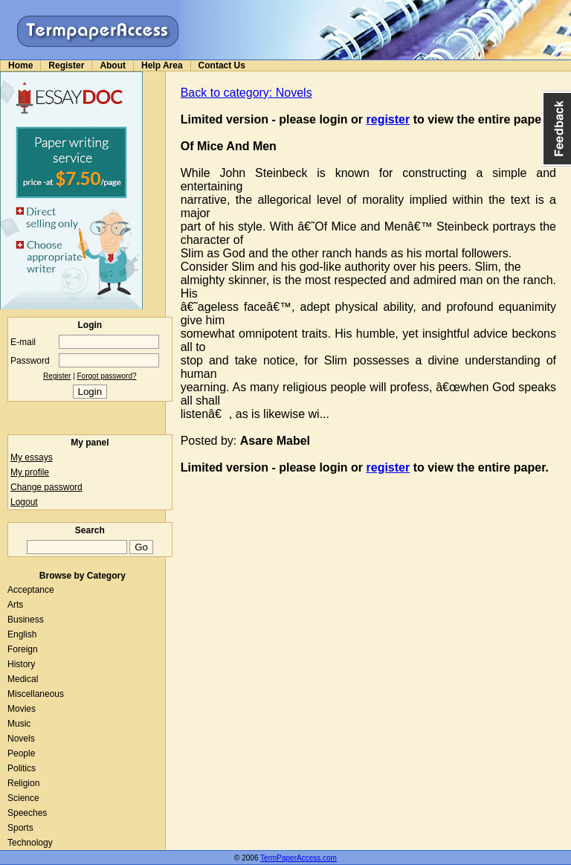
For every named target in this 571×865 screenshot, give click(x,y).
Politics (21, 768)
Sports (20, 828)
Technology (30, 842)
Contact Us (222, 65)
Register (66, 65)
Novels (21, 738)
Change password (46, 487)
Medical (22, 679)
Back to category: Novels (246, 92)
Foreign (22, 649)
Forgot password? (107, 376)
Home (20, 65)
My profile (29, 472)
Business (25, 619)
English (21, 634)
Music (18, 723)
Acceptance (30, 590)
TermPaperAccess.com (298, 858)
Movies (21, 709)
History (21, 664)
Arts (15, 604)
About (113, 65)
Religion (23, 783)
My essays (31, 457)
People (21, 753)
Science (23, 798)
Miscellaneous (35, 694)
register (388, 119)
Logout (24, 502)
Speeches (27, 813)
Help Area (162, 65)
